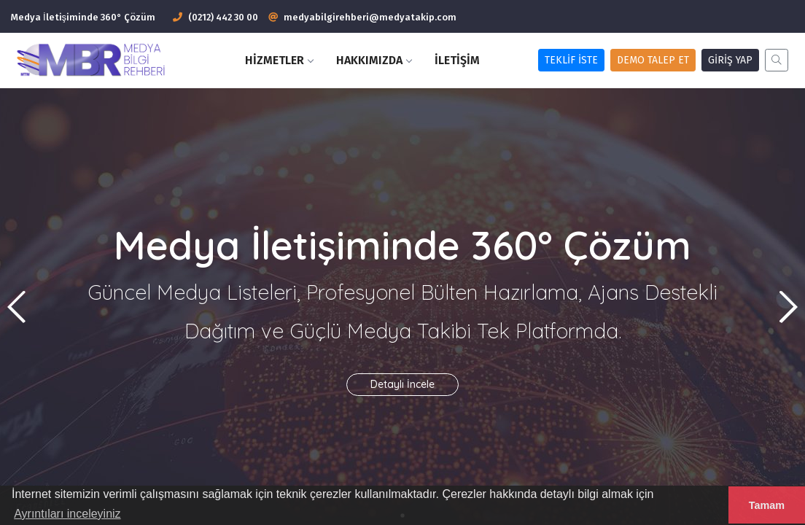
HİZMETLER (279, 60)
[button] (788, 307)
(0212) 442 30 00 (215, 17)
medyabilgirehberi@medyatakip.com (370, 17)
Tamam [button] (767, 505)
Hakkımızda (373, 60)
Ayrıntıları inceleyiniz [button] (67, 514)
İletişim (457, 60)
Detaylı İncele (402, 384)
